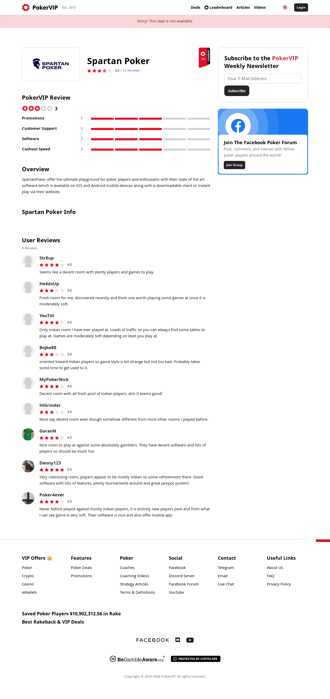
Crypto (28, 576)
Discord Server (182, 576)
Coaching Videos (134, 576)
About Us (275, 568)
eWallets (29, 593)
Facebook (177, 568)
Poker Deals (81, 568)
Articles (243, 7)
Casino (28, 585)
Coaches (127, 568)
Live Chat (226, 585)
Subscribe (236, 90)
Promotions (81, 576)
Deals (195, 7)
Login (301, 7)
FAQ (270, 576)
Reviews (131, 70)
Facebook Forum (184, 585)
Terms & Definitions (137, 593)
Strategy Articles (134, 585)
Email (223, 576)
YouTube (176, 593)
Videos (260, 7)
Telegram (226, 568)
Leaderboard (218, 7)
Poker (27, 568)
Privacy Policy (279, 585)
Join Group (234, 165)
